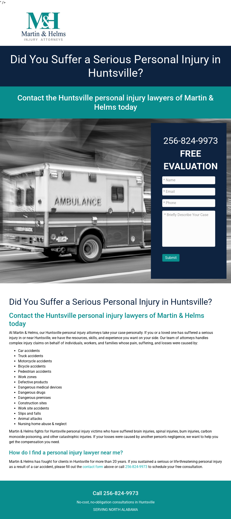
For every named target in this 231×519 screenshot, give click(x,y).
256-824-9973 (190, 140)
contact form (93, 467)
